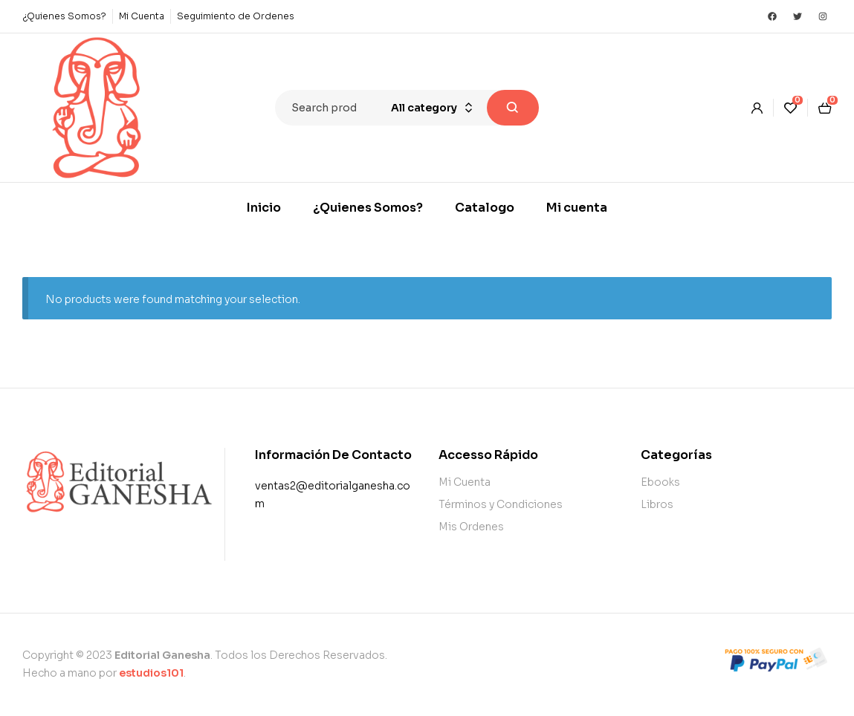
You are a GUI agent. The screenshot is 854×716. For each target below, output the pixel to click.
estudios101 (151, 673)
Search (513, 108)
